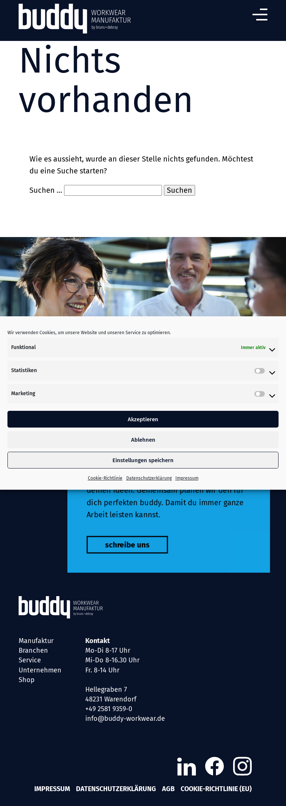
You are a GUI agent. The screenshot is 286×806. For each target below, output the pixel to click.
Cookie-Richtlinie (105, 478)
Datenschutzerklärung (149, 478)
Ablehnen (143, 439)
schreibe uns (122, 553)
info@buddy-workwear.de (125, 718)
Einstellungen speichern (143, 460)
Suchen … (45, 190)
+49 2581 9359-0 (108, 709)
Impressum (186, 478)
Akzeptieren (143, 419)
